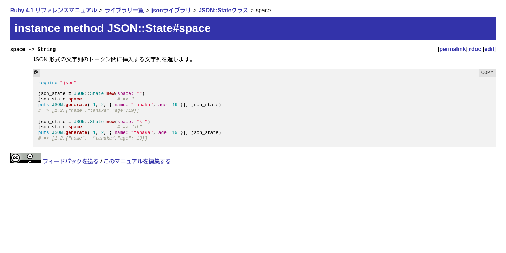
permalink (452, 49)
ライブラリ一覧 (124, 10)
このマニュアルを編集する (137, 161)
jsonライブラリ (171, 10)
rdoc (475, 49)
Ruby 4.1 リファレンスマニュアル (53, 10)
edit (489, 49)
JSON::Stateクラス (223, 10)
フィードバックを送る (71, 161)
